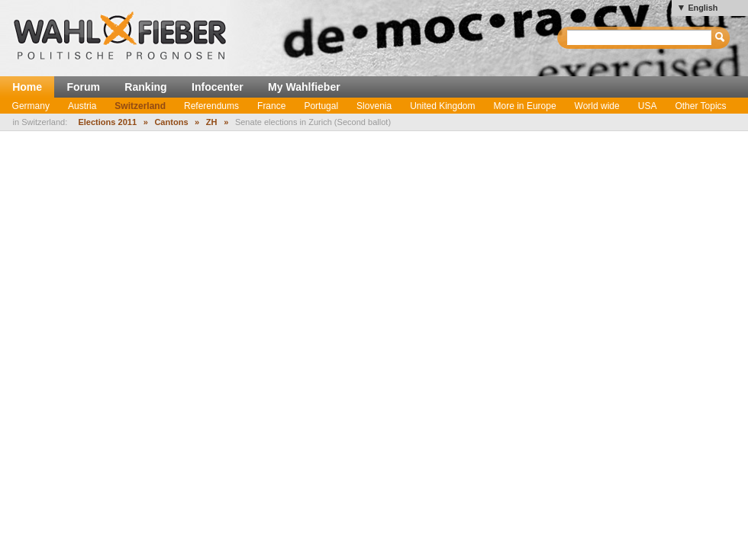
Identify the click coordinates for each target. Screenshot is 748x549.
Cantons (171, 122)
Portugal (321, 106)
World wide (597, 106)
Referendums (211, 106)
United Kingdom (442, 106)
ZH (212, 122)
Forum (83, 87)
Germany (31, 106)
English (702, 7)
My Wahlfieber (304, 87)
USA (647, 106)
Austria (82, 106)
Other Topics (700, 106)
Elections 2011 (107, 122)
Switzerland (140, 106)
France (271, 106)
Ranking (145, 87)
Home (27, 87)
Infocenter (217, 87)
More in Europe (525, 106)
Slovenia (374, 106)
